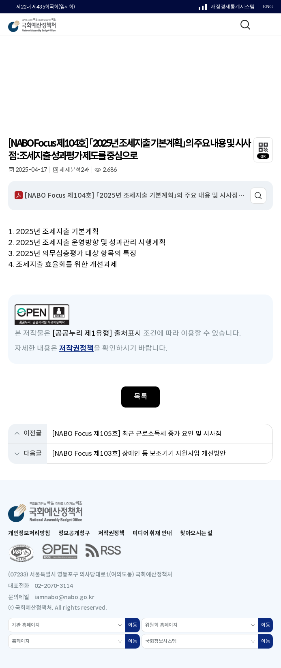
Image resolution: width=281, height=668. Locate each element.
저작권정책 (76, 348)
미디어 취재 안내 (152, 533)
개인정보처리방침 (29, 533)
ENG (268, 6)
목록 (141, 396)
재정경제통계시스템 (227, 8)
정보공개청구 (74, 533)
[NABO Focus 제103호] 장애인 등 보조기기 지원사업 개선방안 (139, 453)
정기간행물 (36, 69)
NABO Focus (74, 69)
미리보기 (258, 196)
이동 (134, 627)
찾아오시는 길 (196, 533)
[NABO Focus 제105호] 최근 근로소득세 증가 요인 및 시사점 (136, 433)
